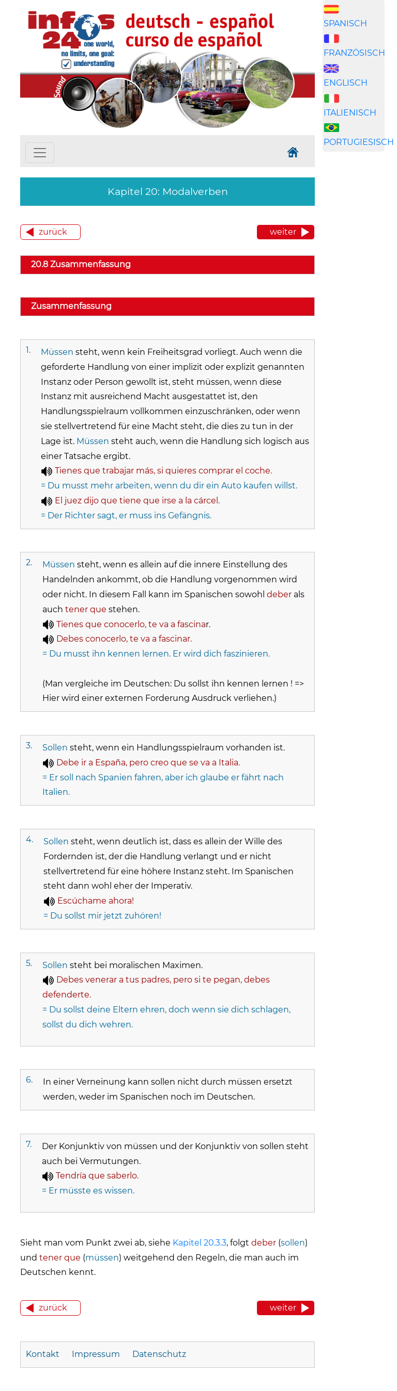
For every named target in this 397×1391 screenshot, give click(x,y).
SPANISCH (345, 23)
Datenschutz (159, 1354)
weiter (283, 232)
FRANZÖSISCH (354, 53)
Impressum (96, 1354)
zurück (53, 232)
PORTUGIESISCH (359, 142)
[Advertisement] (360, 336)
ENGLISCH (346, 83)
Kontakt (44, 1354)
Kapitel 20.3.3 (199, 1243)
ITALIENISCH (350, 113)
